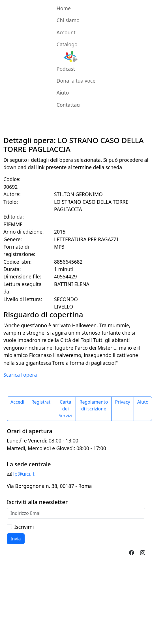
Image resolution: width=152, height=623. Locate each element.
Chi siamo (68, 20)
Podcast (66, 68)
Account (66, 32)
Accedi (17, 402)
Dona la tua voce (76, 80)
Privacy (122, 402)
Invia (15, 539)
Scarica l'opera (20, 374)
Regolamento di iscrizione (93, 405)
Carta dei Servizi (65, 409)
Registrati (41, 402)
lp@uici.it (24, 473)
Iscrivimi (24, 526)
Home (64, 8)
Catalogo (67, 44)
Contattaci (68, 104)
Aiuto (63, 92)
